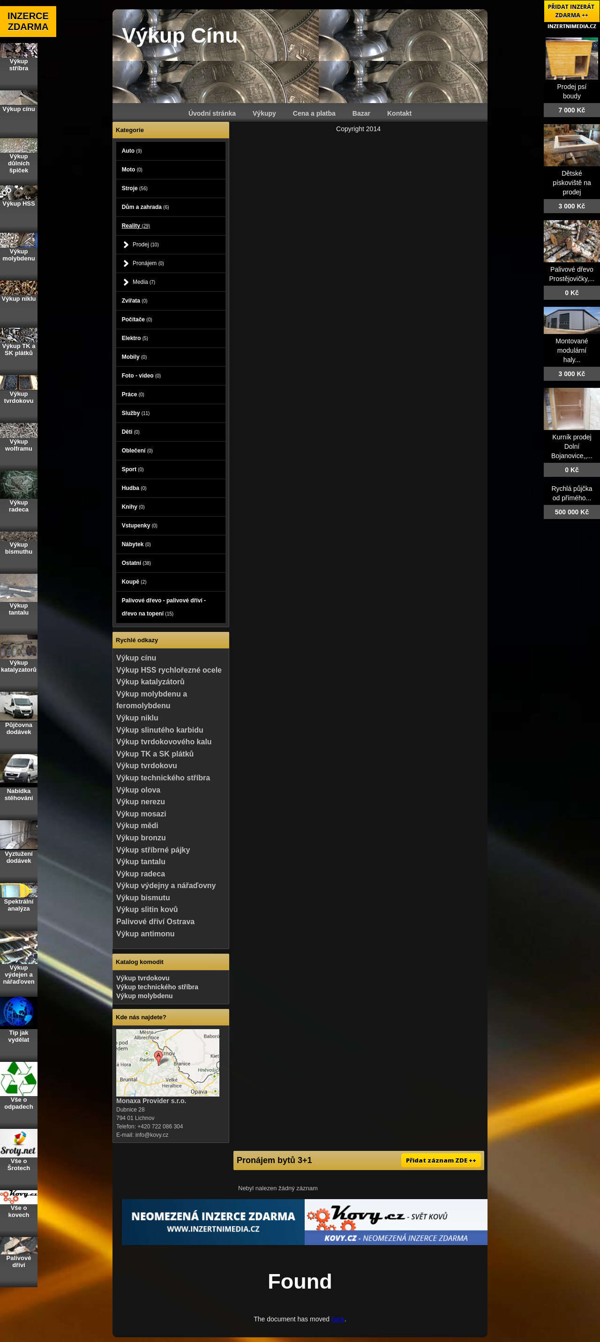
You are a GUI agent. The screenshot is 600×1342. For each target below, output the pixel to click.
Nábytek (136, 544)
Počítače (137, 319)
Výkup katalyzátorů (150, 682)
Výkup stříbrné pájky (153, 850)
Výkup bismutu (143, 898)
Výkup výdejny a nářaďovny (166, 886)
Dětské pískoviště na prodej (572, 183)
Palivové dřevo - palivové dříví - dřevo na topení (164, 607)
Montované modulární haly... (571, 350)
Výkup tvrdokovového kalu (164, 742)
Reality (136, 225)
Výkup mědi (137, 826)
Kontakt (399, 113)
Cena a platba (314, 113)
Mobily (134, 357)
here (338, 1319)
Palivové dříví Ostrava (155, 922)
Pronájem (148, 263)
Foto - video (141, 375)
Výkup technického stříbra (163, 778)
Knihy (133, 507)
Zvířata (135, 300)
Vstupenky (140, 525)
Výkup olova (138, 790)
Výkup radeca (140, 874)
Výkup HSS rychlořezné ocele (169, 670)
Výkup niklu (137, 718)
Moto (132, 169)
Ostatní (136, 563)
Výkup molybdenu (144, 996)
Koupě (134, 581)
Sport (133, 469)
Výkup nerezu (140, 802)
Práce (133, 394)
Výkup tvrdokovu (146, 766)
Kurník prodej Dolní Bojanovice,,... (571, 446)
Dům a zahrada (145, 207)
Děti (131, 432)
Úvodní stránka (212, 113)
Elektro (135, 338)
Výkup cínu (136, 658)
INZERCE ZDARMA (28, 21)
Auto (132, 151)
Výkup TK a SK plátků (155, 754)
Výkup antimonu (145, 934)
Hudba (134, 488)
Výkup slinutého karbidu (159, 730)
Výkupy (264, 113)
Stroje (135, 188)
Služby (136, 413)
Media (144, 282)
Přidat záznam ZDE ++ (441, 1160)
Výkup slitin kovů (147, 909)
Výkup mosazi (141, 814)
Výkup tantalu (140, 862)
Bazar (361, 113)
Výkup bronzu (141, 838)
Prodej (146, 244)
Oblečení (137, 450)
